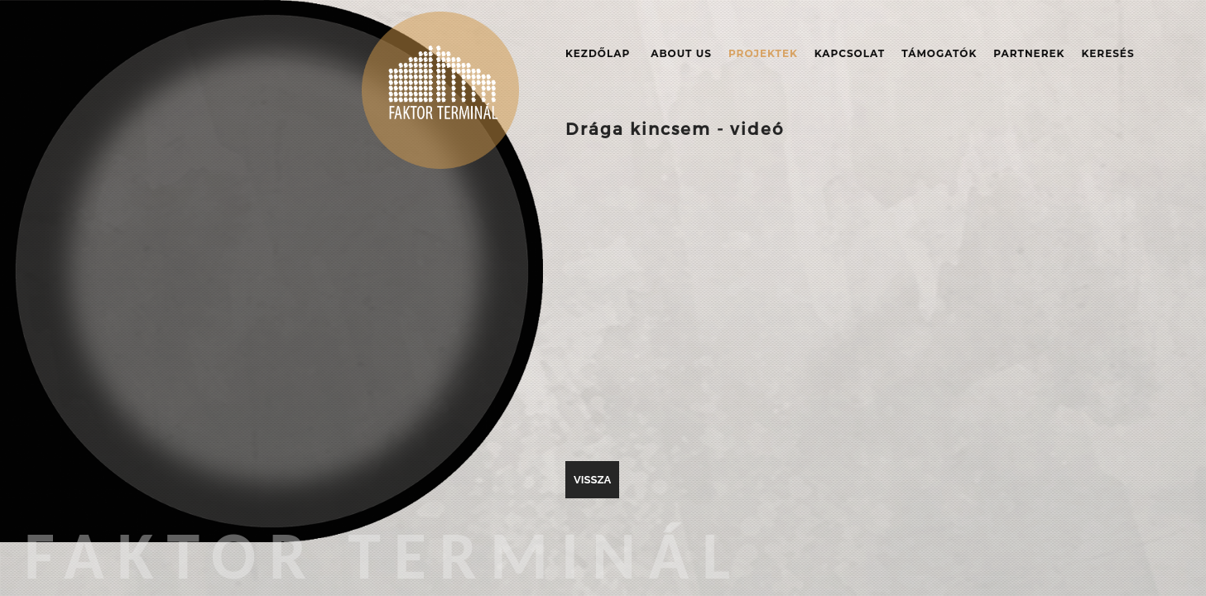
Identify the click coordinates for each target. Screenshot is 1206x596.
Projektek (763, 53)
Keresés (1107, 53)
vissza (592, 479)
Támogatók (939, 53)
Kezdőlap (597, 53)
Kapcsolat (849, 53)
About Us (681, 53)
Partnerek (1028, 53)
